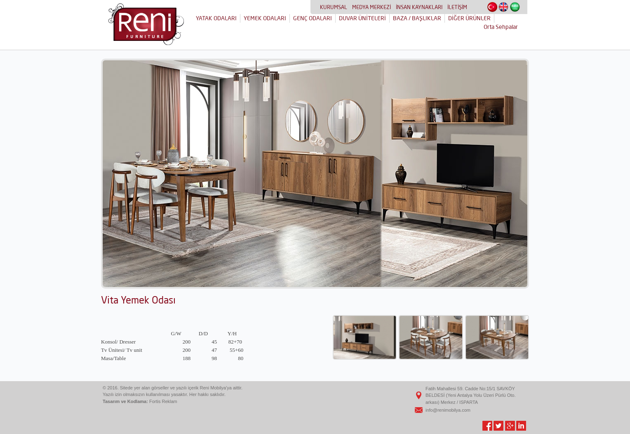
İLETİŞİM (457, 7)
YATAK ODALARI (216, 18)
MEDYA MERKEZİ (371, 7)
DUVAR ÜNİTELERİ (362, 18)
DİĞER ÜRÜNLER (469, 18)
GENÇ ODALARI (312, 18)
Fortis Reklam (163, 401)
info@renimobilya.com (447, 410)
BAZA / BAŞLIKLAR (417, 18)
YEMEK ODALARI (265, 18)
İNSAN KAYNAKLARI (419, 7)
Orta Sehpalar (501, 27)
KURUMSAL (333, 7)
